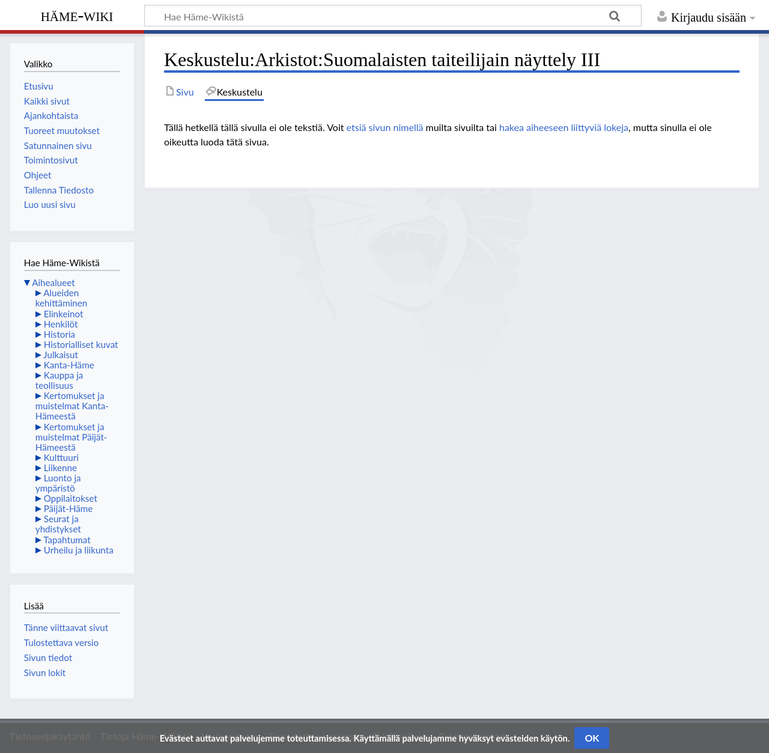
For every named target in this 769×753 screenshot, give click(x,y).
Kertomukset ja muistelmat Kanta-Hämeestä (72, 405)
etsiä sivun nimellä (385, 127)
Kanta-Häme (69, 364)
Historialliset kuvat (81, 344)
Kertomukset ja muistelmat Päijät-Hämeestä (71, 437)
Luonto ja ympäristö (58, 482)
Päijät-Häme (68, 508)
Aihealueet (53, 282)
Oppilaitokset (70, 498)
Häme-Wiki (77, 15)
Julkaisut (60, 354)
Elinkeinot (64, 313)
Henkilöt (61, 324)
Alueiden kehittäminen (61, 297)
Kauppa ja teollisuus (59, 380)
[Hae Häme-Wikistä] (393, 15)
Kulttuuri (61, 457)
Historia (59, 334)
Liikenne (60, 467)
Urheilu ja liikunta (79, 549)
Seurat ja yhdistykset (58, 523)
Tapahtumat (67, 539)
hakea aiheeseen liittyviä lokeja (563, 127)
